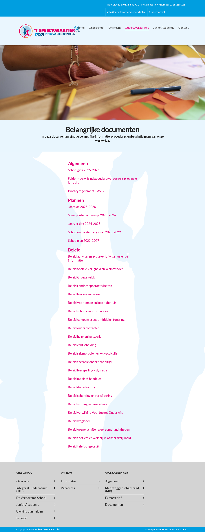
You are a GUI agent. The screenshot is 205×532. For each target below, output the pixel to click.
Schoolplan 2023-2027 (83, 240)
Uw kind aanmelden (29, 511)
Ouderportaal (157, 11)
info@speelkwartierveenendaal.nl (126, 11)
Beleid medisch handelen (85, 379)
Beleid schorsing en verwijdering (90, 396)
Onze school (96, 27)
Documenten (114, 504)
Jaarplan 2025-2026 (82, 207)
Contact (183, 27)
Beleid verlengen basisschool (87, 404)
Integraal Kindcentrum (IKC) (31, 489)
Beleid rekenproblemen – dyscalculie (92, 353)
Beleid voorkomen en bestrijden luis (92, 303)
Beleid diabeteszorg (82, 387)
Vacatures (68, 488)
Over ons (22, 481)
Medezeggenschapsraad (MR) (122, 489)
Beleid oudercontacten (83, 328)
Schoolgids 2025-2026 (83, 170)
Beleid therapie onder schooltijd (90, 362)
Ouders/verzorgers (137, 28)
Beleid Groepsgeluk (81, 277)
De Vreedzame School (31, 498)
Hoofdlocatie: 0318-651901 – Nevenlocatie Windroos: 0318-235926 (146, 4)
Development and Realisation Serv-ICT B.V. (166, 529)
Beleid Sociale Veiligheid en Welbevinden (95, 269)
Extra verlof (113, 498)
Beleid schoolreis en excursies (88, 311)
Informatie (68, 481)
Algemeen (112, 481)
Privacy (21, 518)
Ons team (115, 27)
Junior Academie (163, 27)
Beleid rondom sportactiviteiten (90, 286)
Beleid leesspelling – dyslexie (87, 370)
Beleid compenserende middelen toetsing (96, 319)
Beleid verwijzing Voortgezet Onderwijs (95, 412)
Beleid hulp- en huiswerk (84, 336)
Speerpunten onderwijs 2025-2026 (92, 215)
